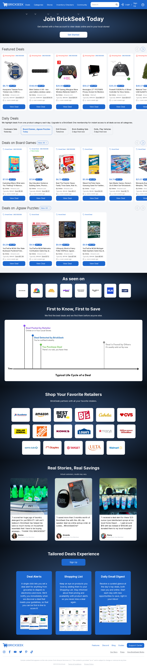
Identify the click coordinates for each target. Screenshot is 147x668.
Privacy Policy (89, 664)
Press (122, 652)
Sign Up (135, 4)
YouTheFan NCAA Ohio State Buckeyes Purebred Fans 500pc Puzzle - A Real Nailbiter (14, 249)
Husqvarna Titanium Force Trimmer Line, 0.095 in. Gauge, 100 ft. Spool (13, 91)
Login (127, 4)
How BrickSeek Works (135, 652)
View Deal (14, 107)
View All (42, 143)
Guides (121, 645)
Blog (114, 645)
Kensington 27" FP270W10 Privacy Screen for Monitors (93, 91)
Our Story (113, 652)
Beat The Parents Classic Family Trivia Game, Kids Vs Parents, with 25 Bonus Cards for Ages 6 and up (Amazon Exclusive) (67, 184)
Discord (105, 645)
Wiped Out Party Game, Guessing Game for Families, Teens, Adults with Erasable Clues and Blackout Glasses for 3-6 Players (93, 184)
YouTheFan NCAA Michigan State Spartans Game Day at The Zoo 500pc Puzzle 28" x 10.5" (94, 249)
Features (95, 645)
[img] (142, 4)
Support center (135, 645)
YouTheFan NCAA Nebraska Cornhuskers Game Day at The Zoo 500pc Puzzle (40, 249)
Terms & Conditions (74, 664)
